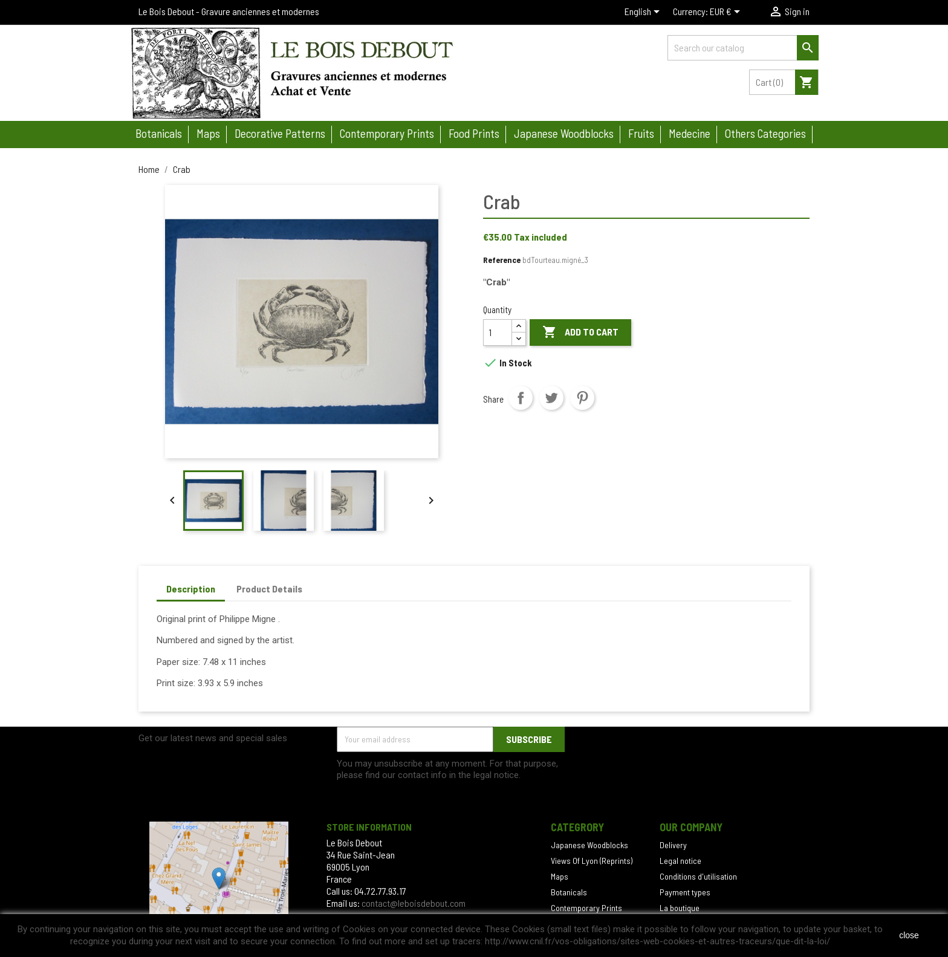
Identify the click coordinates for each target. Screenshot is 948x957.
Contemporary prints (387, 133)
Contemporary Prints (586, 908)
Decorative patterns (280, 133)
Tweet (551, 398)
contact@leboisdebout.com (414, 903)
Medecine (689, 133)
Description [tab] (190, 588)
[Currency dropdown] (727, 12)
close (909, 935)
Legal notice (680, 860)
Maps (208, 133)
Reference (502, 260)
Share (520, 398)
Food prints (474, 133)
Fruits (641, 133)
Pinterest (582, 398)
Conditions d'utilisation (698, 876)
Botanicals (158, 133)
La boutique (680, 908)
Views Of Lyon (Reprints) (591, 860)
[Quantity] (497, 332)
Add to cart (580, 332)
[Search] (743, 47)
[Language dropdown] (644, 12)
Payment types (685, 892)
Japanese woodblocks (564, 133)
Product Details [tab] (269, 588)
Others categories (765, 133)
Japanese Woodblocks (589, 845)
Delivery (673, 845)
